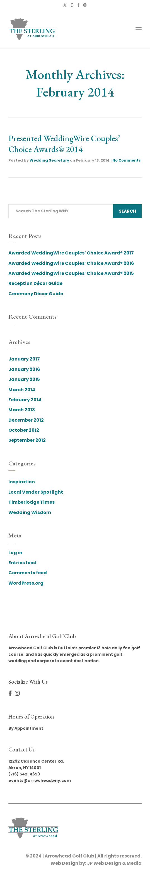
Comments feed (27, 573)
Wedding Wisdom (29, 512)
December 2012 (26, 420)
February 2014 (24, 400)
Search (127, 211)
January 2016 (24, 369)
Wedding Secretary (49, 160)
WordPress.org (25, 583)
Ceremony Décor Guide (35, 293)
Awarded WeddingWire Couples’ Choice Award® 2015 (71, 273)
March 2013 (21, 410)
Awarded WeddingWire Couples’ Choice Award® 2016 (71, 263)
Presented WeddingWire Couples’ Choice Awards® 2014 (64, 144)
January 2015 (24, 379)
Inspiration (21, 482)
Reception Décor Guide (35, 283)
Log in (15, 552)
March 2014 (21, 389)
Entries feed (22, 562)
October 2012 (23, 430)
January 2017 (24, 359)
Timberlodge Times (31, 502)
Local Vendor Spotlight (35, 492)
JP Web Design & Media (114, 863)
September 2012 (27, 440)
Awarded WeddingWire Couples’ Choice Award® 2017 (71, 253)
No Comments (126, 160)
